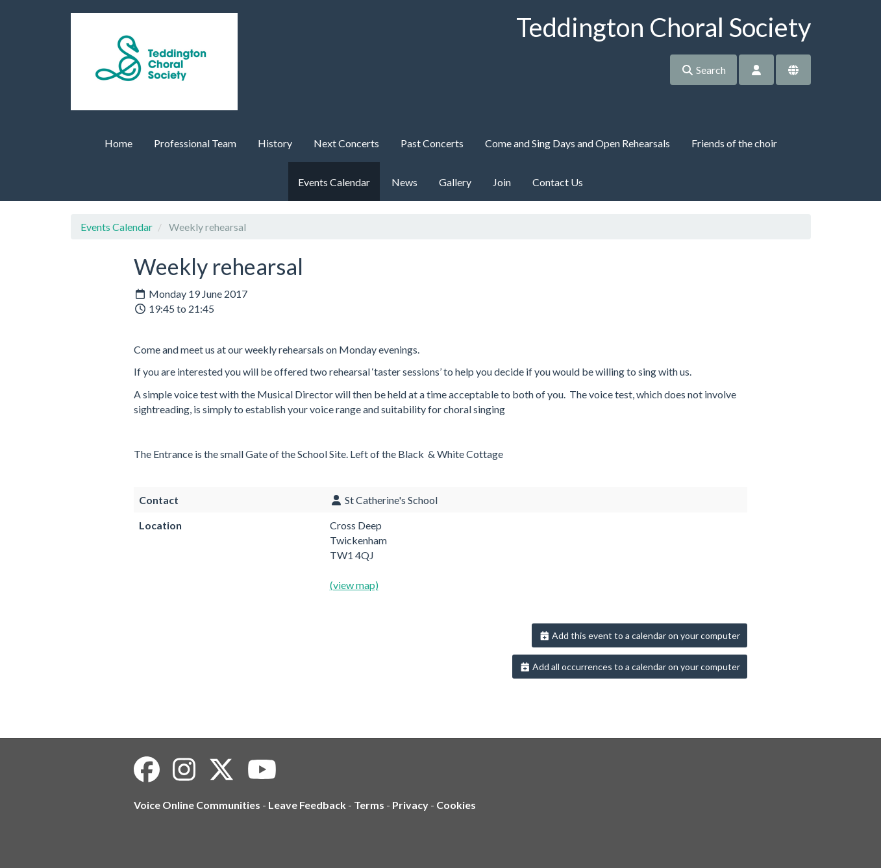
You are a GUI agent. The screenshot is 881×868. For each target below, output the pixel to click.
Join (502, 182)
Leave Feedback (307, 805)
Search (703, 70)
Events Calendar (334, 182)
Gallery (455, 182)
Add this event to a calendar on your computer (640, 635)
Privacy (410, 805)
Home (118, 143)
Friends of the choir (734, 143)
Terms (369, 805)
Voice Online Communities (197, 805)
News (404, 182)
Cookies (456, 805)
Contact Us (557, 182)
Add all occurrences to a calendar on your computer (630, 666)
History (275, 143)
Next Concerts (346, 143)
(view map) (354, 585)
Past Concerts (432, 143)
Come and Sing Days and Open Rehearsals (577, 143)
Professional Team (195, 143)
